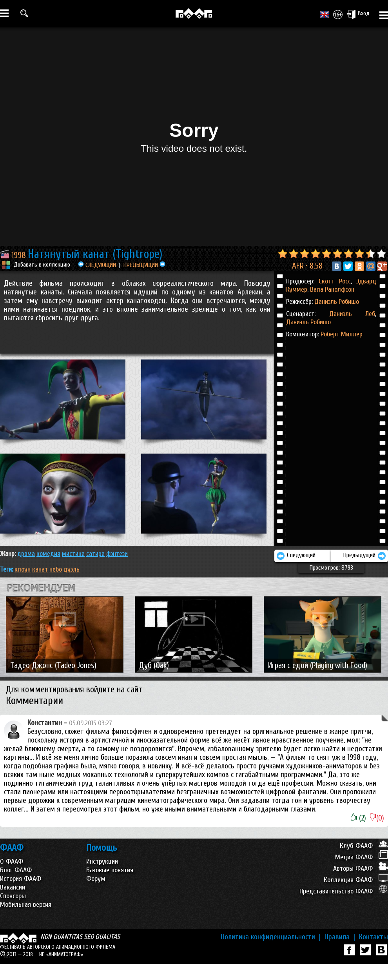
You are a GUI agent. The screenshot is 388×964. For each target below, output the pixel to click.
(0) (377, 818)
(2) (358, 818)
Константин (44, 723)
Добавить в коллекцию (42, 264)
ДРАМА (26, 554)
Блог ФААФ (16, 870)
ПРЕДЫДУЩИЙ (144, 265)
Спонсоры (13, 896)
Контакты (373, 937)
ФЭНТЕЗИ (117, 554)
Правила (340, 937)
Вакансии (12, 887)
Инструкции (102, 861)
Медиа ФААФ (361, 857)
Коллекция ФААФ (356, 880)
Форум (95, 879)
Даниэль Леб (352, 314)
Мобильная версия (25, 904)
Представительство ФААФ (343, 891)
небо (55, 569)
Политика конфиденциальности (271, 937)
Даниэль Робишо (336, 302)
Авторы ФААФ (360, 868)
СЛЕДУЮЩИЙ (97, 265)
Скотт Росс (334, 281)
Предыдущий (364, 556)
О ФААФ (11, 861)
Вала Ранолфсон (331, 289)
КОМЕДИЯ (48, 554)
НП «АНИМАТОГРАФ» (61, 954)
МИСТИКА (73, 554)
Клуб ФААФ (364, 846)
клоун (23, 569)
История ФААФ (20, 879)
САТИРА (95, 554)
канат (40, 569)
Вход (358, 14)
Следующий (295, 556)
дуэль (71, 569)
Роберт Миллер (342, 334)
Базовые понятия (109, 870)
